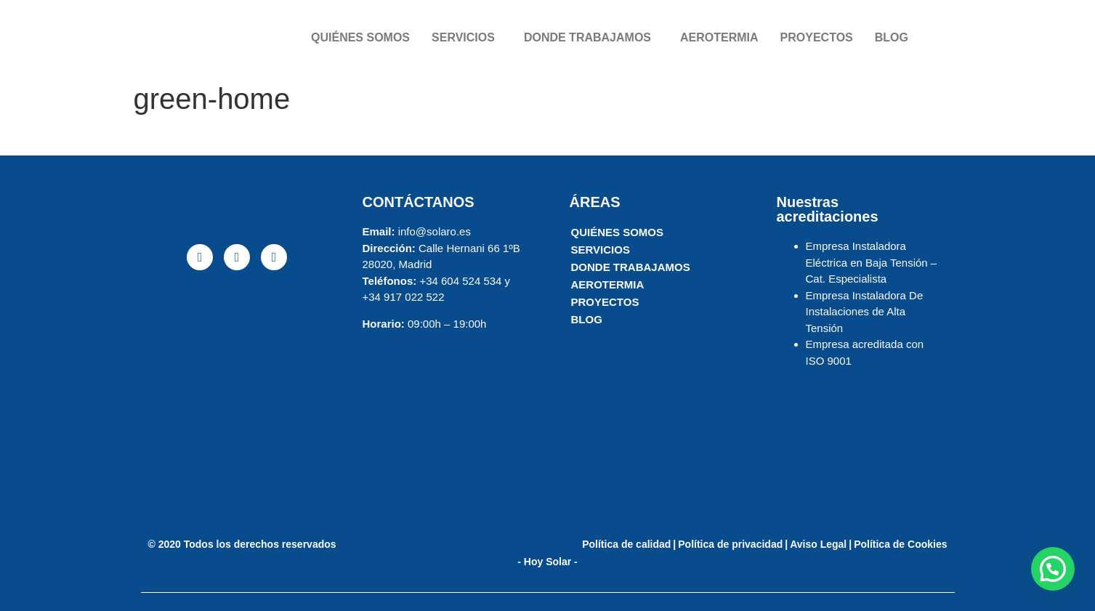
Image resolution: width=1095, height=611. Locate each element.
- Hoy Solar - (547, 561)
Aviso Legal (818, 544)
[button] (1053, 569)
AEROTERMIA (719, 37)
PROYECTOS (816, 37)
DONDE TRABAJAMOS (587, 37)
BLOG (891, 37)
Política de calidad (626, 544)
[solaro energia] (237, 394)
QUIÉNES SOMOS (360, 37)
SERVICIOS (463, 37)
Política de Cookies (900, 544)
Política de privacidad (730, 544)
